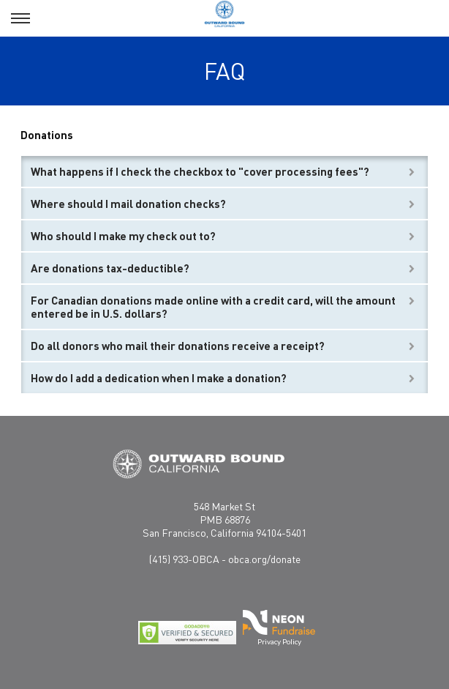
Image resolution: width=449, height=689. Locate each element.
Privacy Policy (279, 641)
